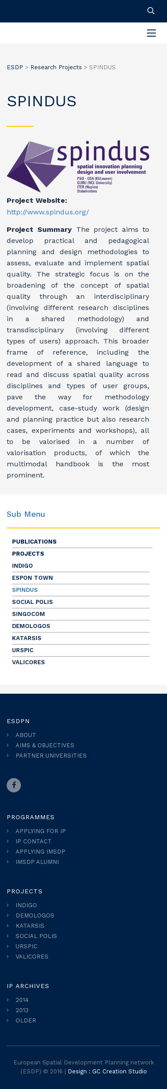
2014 (22, 1000)
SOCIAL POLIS (32, 602)
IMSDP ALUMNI (37, 862)
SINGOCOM (28, 614)
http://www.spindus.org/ (48, 212)
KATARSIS (26, 638)
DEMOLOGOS (31, 626)
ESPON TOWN (32, 577)
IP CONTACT (34, 841)
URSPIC (22, 650)
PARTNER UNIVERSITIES (51, 755)
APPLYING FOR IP (41, 831)
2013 (22, 1010)
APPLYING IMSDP (40, 851)
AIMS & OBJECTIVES (45, 745)
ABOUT (26, 735)
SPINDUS (25, 589)
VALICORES (28, 662)
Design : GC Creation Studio (107, 1071)
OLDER (26, 1020)
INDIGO (22, 565)
